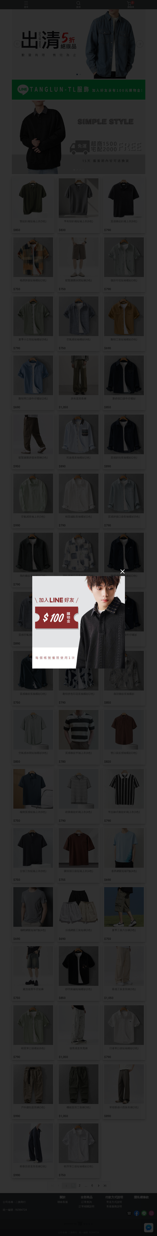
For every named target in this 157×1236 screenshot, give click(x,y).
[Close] (122, 571)
